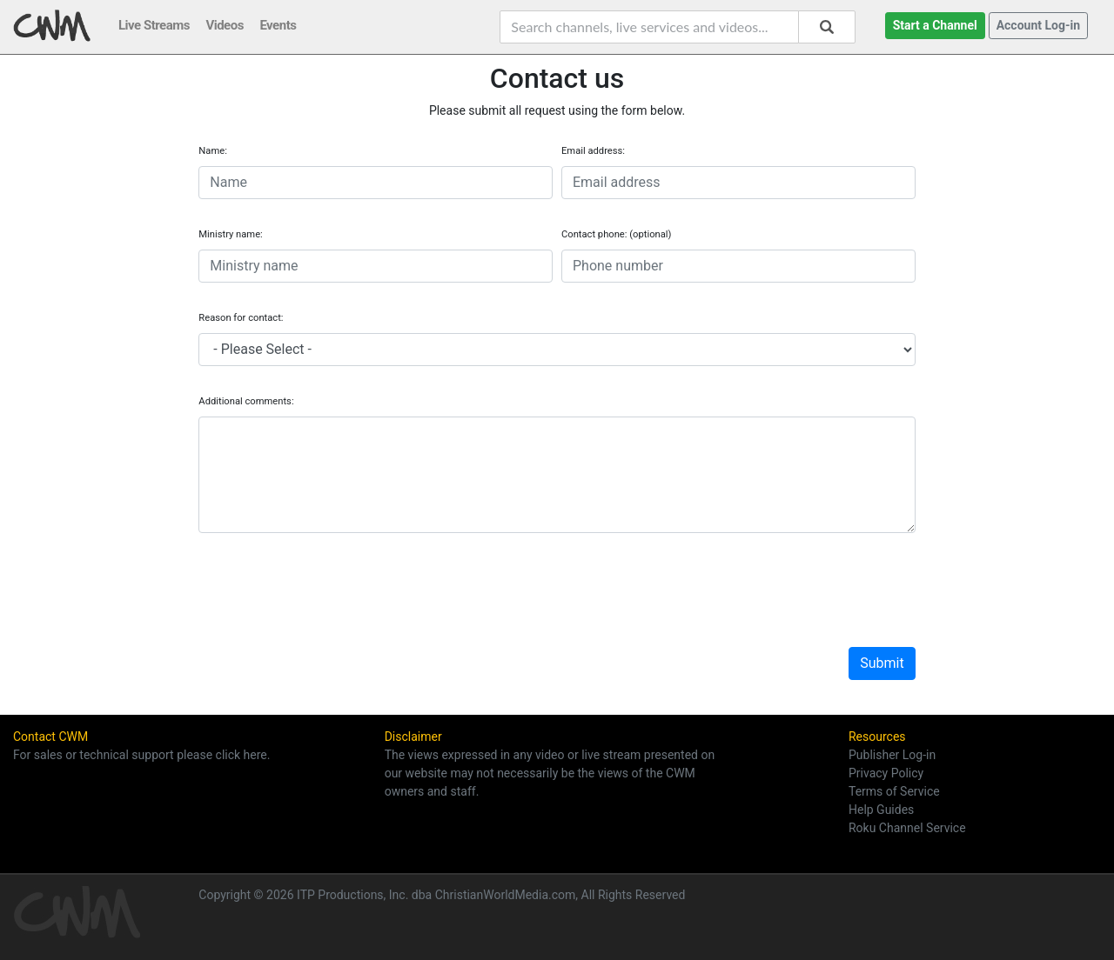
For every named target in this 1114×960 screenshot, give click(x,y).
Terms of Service (894, 791)
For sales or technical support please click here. (141, 755)
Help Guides (881, 810)
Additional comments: (245, 401)
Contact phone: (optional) (616, 234)
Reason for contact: (240, 317)
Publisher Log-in (892, 755)
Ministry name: (230, 234)
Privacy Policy (886, 773)
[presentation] (330, 574)
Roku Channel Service (907, 828)
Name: (212, 151)
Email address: (593, 151)
